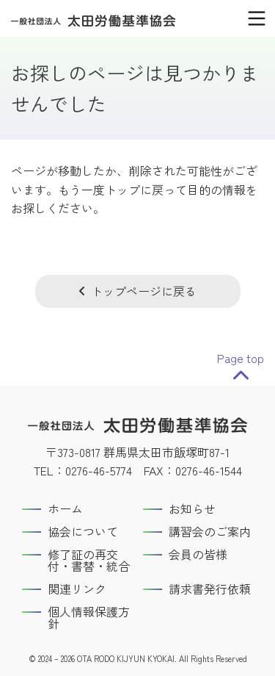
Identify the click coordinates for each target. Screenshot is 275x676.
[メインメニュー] (256, 18)
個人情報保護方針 (89, 617)
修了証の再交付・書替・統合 (89, 560)
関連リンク (77, 588)
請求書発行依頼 (210, 588)
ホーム (65, 508)
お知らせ (192, 508)
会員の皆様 (198, 554)
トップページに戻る (144, 291)
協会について (83, 531)
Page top (240, 358)
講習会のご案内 (210, 531)
